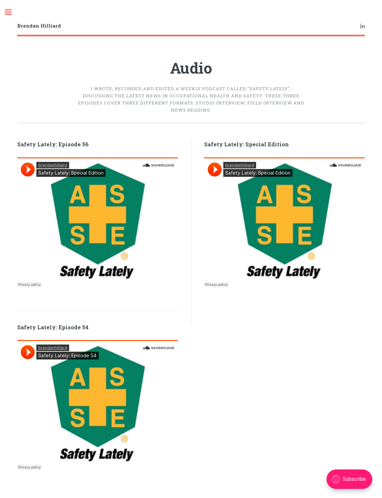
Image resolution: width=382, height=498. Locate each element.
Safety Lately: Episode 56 (53, 144)
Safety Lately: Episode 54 (53, 327)
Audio (191, 68)
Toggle (11, 12)
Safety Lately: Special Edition (246, 144)
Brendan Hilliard (39, 25)
